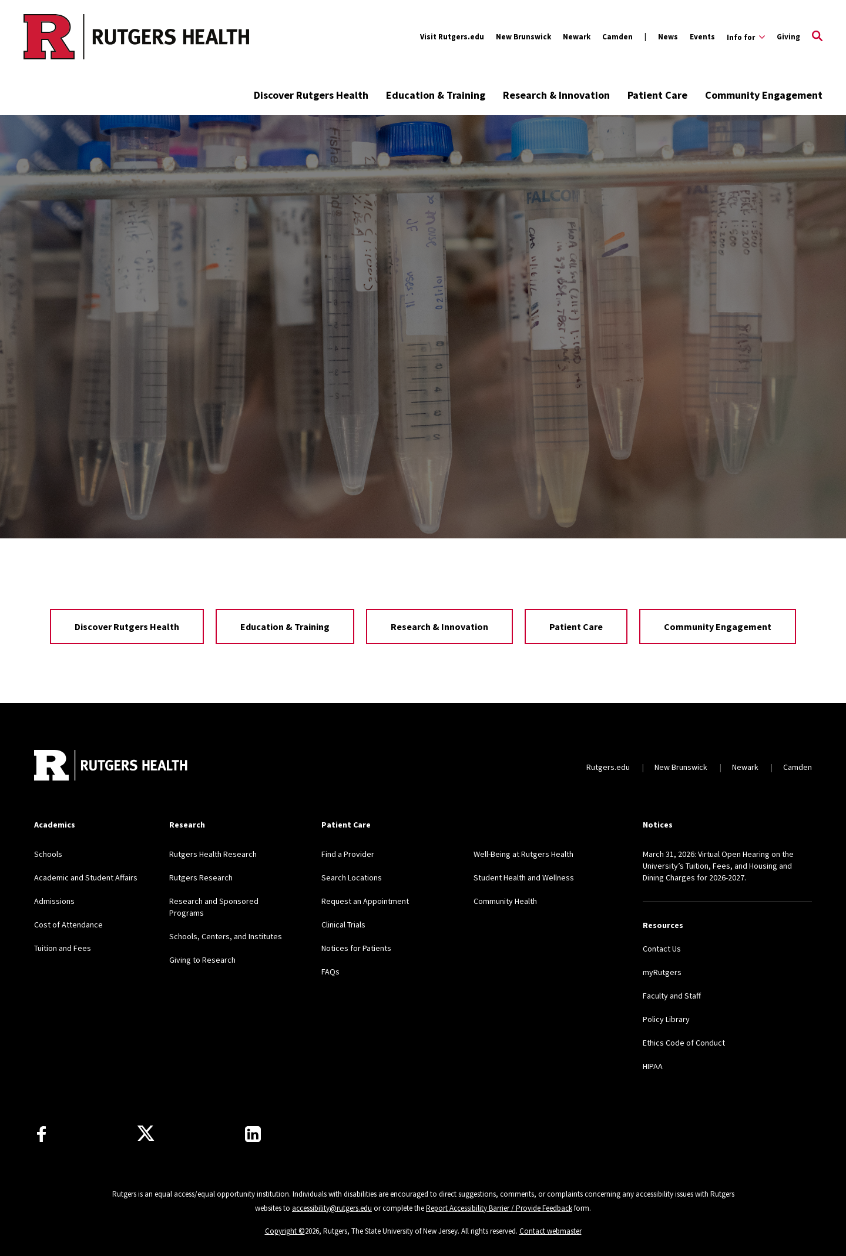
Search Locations (351, 877)
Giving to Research (202, 959)
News (668, 37)
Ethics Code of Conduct (684, 1042)
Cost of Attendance (68, 924)
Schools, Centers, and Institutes (225, 936)
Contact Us (662, 948)
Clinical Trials (343, 924)
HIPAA (653, 1066)
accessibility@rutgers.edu (332, 1208)
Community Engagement (763, 95)
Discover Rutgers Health (311, 95)
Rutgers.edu (608, 767)
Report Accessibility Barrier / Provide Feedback (499, 1208)
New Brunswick (523, 37)
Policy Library (666, 1019)
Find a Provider (347, 854)
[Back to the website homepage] (89, 36)
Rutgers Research (201, 877)
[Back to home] (111, 766)
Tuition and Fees (62, 948)
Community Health (505, 901)
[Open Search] (817, 37)
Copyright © (285, 1231)
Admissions (54, 901)
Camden (617, 37)
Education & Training (435, 95)
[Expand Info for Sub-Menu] (746, 37)
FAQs (330, 971)
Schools (48, 854)
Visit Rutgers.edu (452, 37)
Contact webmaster (550, 1231)
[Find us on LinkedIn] (253, 1134)
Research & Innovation (556, 95)
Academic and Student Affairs (85, 877)
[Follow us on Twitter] (145, 1134)
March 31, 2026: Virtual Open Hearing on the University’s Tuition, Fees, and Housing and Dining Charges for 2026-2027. (718, 866)
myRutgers (662, 972)
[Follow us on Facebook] (41, 1134)
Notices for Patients (356, 948)
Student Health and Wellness (524, 877)
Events (702, 37)
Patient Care (657, 95)
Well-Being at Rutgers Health (523, 854)
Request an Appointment (365, 901)
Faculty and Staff (672, 995)
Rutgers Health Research (213, 854)
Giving (788, 37)
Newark (576, 37)
